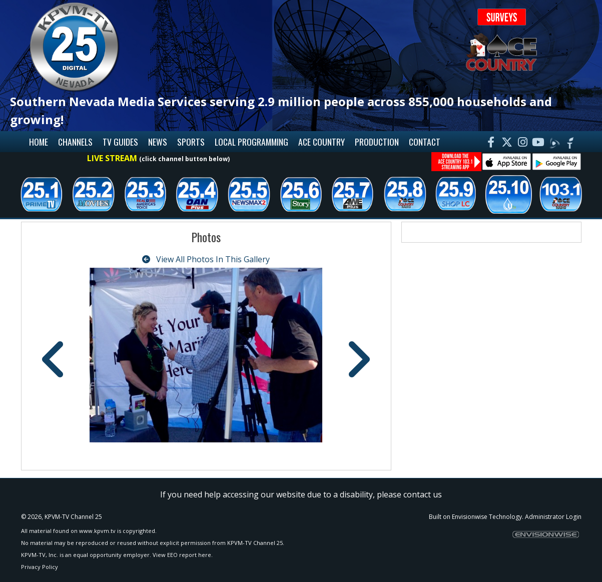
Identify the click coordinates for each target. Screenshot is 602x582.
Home (38, 141)
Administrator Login (553, 516)
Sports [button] (191, 141)
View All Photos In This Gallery (206, 259)
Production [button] (377, 141)
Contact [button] (424, 141)
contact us (422, 494)
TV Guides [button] (120, 141)
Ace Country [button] (321, 141)
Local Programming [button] (251, 141)
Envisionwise (469, 516)
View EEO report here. (183, 554)
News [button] (157, 141)
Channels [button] (75, 141)
